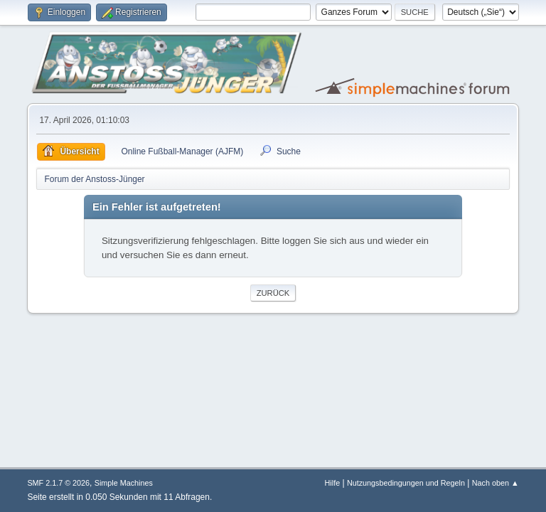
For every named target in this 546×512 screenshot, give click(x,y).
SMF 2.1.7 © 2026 (58, 483)
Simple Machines (124, 483)
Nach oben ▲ (495, 483)
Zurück (273, 293)
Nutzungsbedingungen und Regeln (406, 483)
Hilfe (333, 483)
